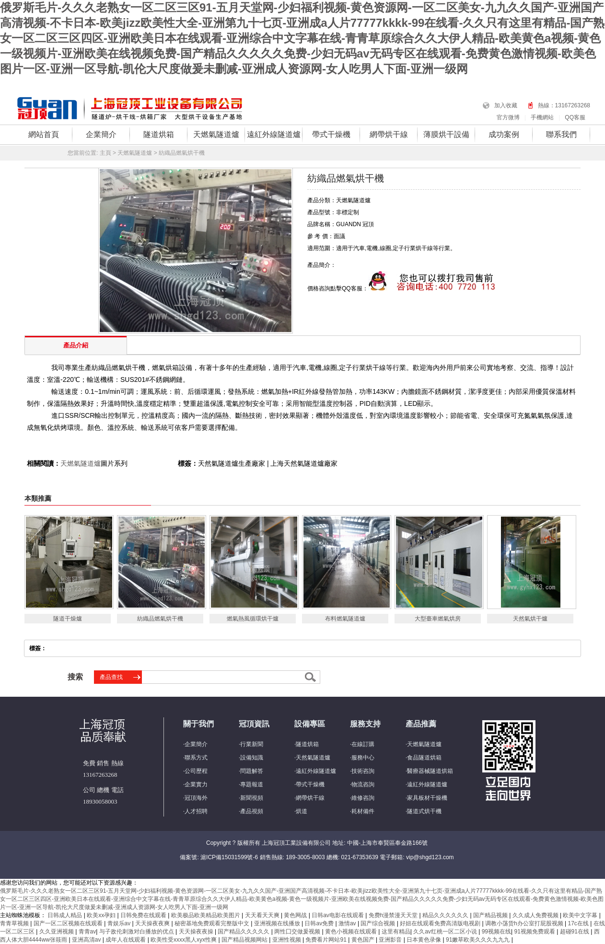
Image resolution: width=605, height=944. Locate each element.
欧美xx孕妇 (102, 915)
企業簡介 (101, 134)
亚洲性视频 (287, 939)
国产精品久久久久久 (244, 931)
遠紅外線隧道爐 (274, 134)
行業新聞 (251, 744)
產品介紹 (75, 345)
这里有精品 (396, 931)
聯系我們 (561, 134)
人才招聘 (196, 811)
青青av (87, 931)
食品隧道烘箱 (424, 757)
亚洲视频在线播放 (278, 923)
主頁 (105, 153)
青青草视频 (15, 923)
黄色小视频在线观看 (351, 931)
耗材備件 (362, 811)
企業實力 (196, 784)
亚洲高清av (87, 939)
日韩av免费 (319, 923)
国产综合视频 (378, 923)
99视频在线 (496, 931)
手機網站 (542, 117)
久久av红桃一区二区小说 (445, 931)
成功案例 (504, 134)
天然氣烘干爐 (530, 618)
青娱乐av (119, 923)
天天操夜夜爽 (153, 923)
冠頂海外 (196, 797)
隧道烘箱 (158, 134)
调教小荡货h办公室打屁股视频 (525, 923)
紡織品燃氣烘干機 (160, 618)
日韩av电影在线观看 (338, 915)
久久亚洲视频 (57, 931)
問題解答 (251, 771)
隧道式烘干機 (424, 811)
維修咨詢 (362, 797)
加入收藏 (505, 105)
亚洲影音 (391, 939)
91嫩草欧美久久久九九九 (479, 939)
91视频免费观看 (535, 931)
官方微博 (508, 117)
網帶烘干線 (389, 134)
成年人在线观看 (126, 939)
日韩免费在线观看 (144, 915)
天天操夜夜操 (197, 931)
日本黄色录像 (424, 939)
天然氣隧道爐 (313, 757)
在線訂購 (362, 744)
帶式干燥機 (331, 134)
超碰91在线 (575, 931)
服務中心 (362, 757)
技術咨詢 (362, 771)
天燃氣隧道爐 (216, 134)
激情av (348, 923)
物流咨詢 (362, 784)
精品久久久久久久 (446, 915)
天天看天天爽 (263, 915)
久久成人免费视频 (536, 915)
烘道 (301, 811)
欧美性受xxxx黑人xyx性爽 (184, 939)
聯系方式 (196, 757)
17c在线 (579, 923)
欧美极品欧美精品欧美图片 (206, 915)
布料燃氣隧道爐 (345, 618)
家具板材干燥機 (427, 797)
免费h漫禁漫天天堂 (394, 915)
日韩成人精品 (65, 915)
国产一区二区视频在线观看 (69, 923)
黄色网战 (296, 915)
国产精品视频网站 (245, 939)
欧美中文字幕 (581, 915)
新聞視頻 (251, 797)
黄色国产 (363, 939)
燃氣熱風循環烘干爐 (253, 618)
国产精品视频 (491, 915)
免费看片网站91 (326, 939)
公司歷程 (196, 771)
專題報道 (251, 784)
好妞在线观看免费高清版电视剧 (441, 923)
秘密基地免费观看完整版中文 (213, 923)
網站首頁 (43, 134)
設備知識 (251, 757)
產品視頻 (251, 811)
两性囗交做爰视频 (298, 931)
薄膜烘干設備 (446, 134)
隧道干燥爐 (67, 618)
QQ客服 (575, 117)
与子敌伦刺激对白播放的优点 (137, 931)
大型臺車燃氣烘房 (438, 618)
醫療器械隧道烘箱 (430, 771)
